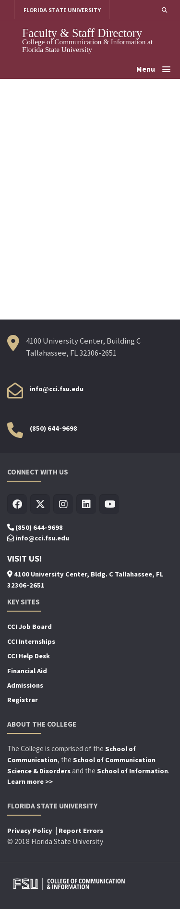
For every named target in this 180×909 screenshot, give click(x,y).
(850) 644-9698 (53, 428)
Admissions (25, 685)
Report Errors (81, 830)
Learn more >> (30, 781)
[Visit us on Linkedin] (86, 504)
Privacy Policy (30, 830)
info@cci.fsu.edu (57, 388)
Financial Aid (27, 670)
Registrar (22, 699)
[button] (164, 10)
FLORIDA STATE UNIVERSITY (62, 9)
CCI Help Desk (28, 656)
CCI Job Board (29, 626)
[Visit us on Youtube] (109, 504)
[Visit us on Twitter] (40, 504)
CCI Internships (31, 641)
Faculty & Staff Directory (82, 32)
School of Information (132, 771)
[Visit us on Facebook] (17, 504)
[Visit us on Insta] (63, 504)
